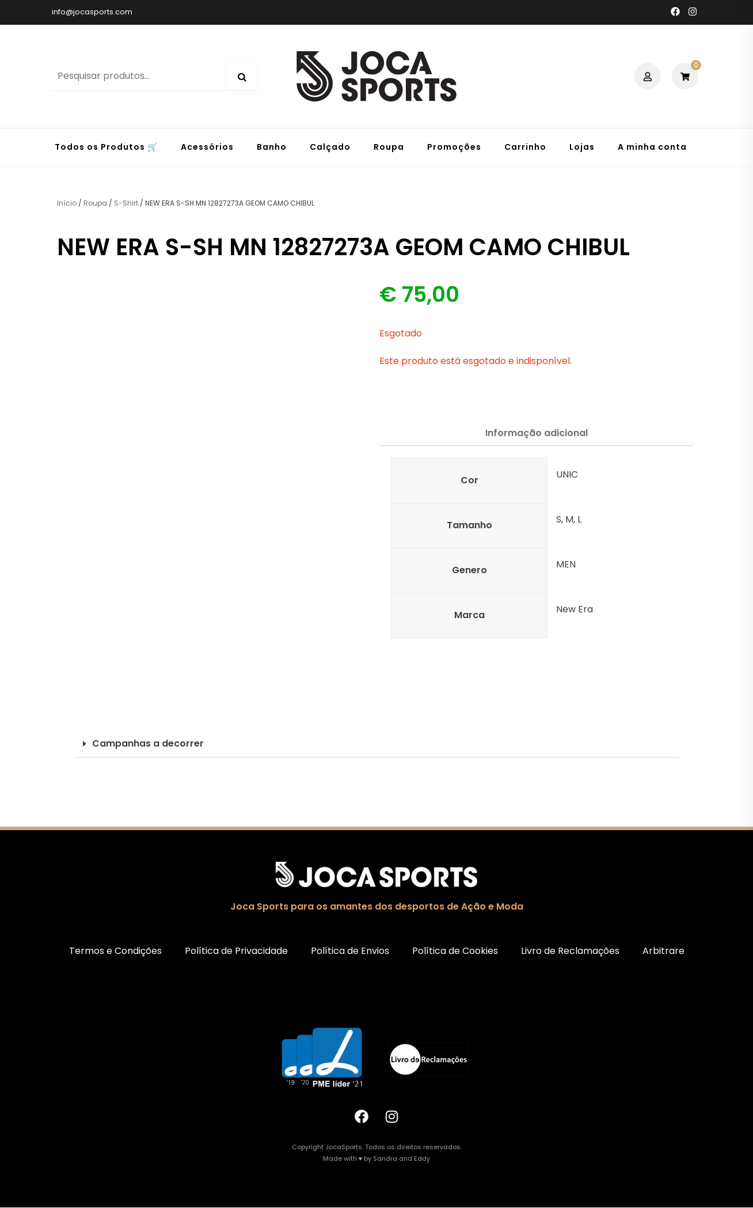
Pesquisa (242, 77)
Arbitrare (663, 950)
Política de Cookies (455, 950)
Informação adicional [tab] (536, 433)
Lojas (582, 147)
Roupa (389, 147)
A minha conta (652, 147)
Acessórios (207, 147)
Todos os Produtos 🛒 (106, 147)
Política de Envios (350, 950)
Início (67, 203)
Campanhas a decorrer (148, 743)
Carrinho (525, 147)
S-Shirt (126, 203)
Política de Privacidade (236, 950)
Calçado (330, 147)
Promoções (454, 147)
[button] (376, 744)
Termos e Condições (115, 950)
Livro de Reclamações (570, 950)
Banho (272, 147)
